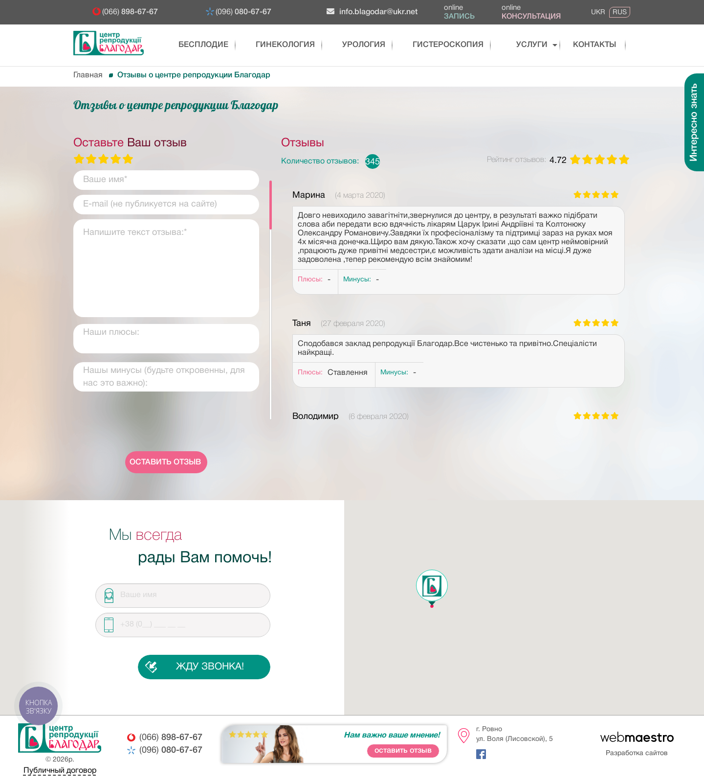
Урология (351, 45)
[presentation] (166, 422)
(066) (130, 12)
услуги (514, 45)
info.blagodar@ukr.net (372, 11)
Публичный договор (59, 770)
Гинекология (274, 45)
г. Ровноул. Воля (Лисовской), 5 (514, 734)
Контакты (584, 45)
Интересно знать (694, 122)
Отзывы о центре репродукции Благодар (193, 75)
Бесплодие (197, 45)
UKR (598, 12)
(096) (243, 12)
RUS (620, 12)
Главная (88, 75)
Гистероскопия (432, 45)
